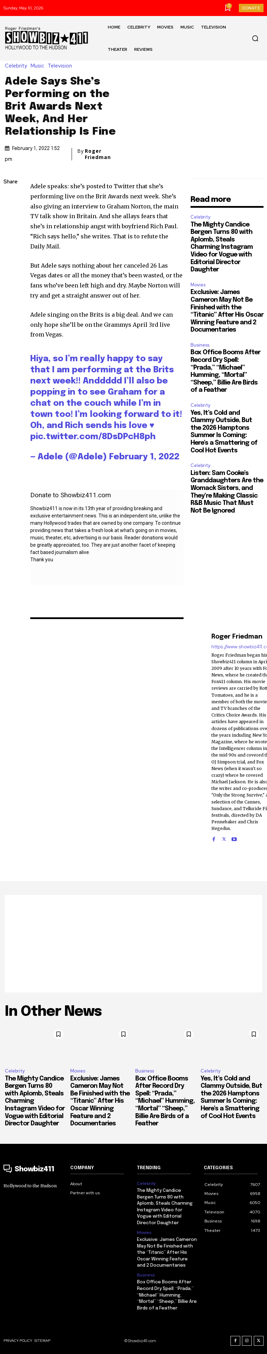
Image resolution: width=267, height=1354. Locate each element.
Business (200, 345)
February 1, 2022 (144, 457)
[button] (255, 38)
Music (39, 66)
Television (61, 66)
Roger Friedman (98, 154)
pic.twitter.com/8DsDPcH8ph (93, 437)
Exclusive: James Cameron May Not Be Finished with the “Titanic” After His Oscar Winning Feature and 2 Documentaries (100, 1101)
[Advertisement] (133, 943)
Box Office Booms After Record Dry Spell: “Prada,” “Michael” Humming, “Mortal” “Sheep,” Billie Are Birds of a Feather (165, 1101)
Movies (198, 285)
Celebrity (18, 66)
